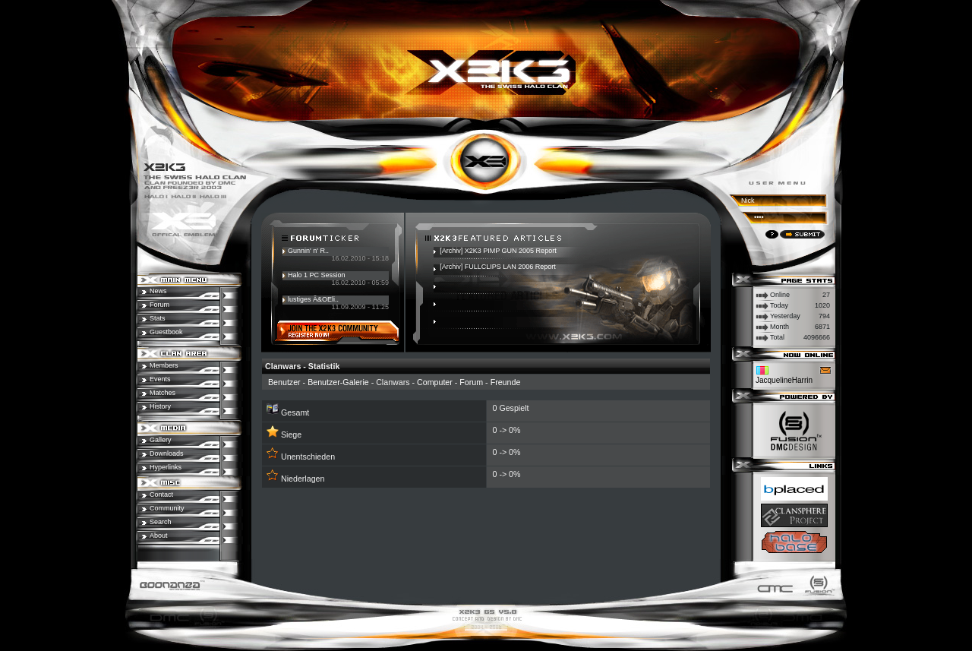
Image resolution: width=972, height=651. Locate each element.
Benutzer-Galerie (338, 382)
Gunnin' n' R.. (308, 250)
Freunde (506, 382)
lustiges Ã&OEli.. (313, 299)
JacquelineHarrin (784, 380)
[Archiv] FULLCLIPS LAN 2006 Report (498, 266)
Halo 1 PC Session (317, 275)
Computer (435, 382)
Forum (471, 382)
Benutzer (284, 382)
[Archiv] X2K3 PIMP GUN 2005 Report (498, 250)
